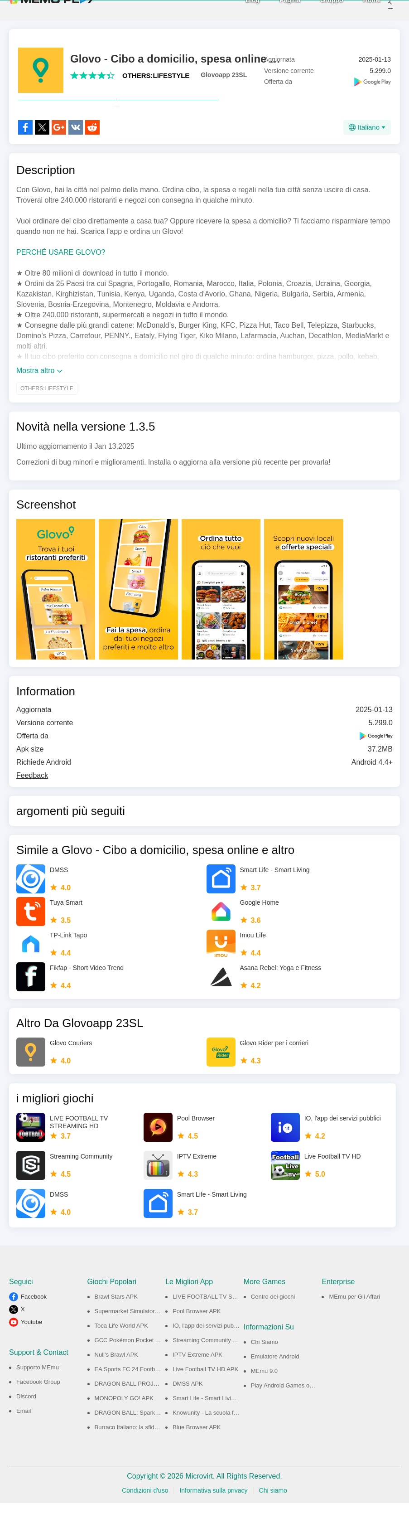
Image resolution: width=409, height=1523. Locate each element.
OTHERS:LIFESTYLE (155, 75)
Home (360, 9)
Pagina (278, 9)
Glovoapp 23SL (224, 74)
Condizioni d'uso (145, 1510)
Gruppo (320, 9)
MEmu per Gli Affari (354, 1316)
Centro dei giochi (273, 1316)
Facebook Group (38, 1401)
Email (23, 1430)
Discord (26, 1416)
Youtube (31, 1342)
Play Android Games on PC (286, 1405)
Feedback (32, 795)
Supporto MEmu (37, 1387)
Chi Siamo (264, 1361)
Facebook (34, 1316)
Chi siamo (273, 1510)
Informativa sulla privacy (213, 1510)
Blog (241, 9)
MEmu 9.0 (264, 1390)
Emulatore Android (275, 1376)
